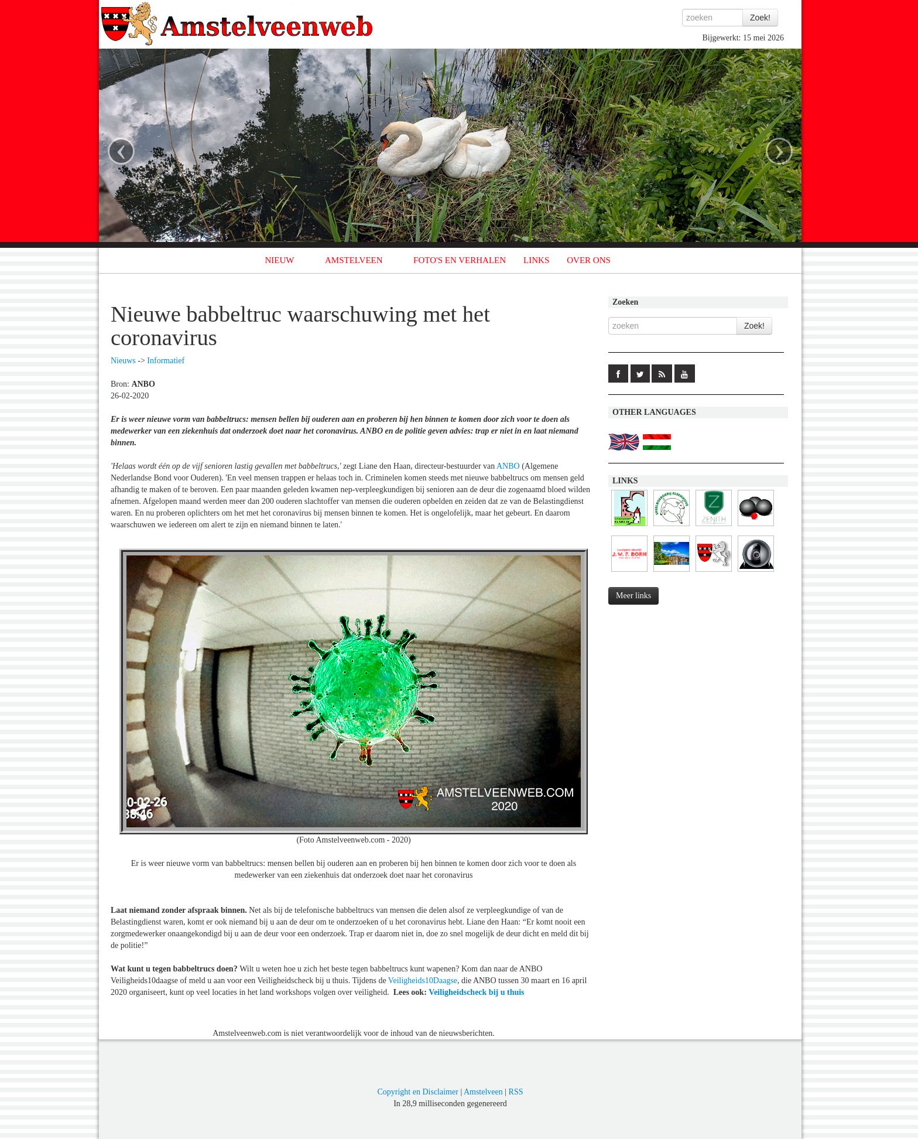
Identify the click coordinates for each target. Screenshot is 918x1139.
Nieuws (123, 360)
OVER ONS (589, 260)
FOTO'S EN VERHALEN (459, 260)
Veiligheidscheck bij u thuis (476, 992)
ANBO (508, 466)
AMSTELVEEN (354, 260)
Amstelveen (483, 1091)
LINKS (536, 260)
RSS (516, 1091)
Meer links (633, 595)
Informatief (165, 360)
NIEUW (279, 260)
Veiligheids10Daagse (422, 980)
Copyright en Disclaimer (417, 1091)
